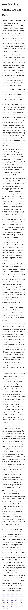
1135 (3, 604)
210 (3, 600)
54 (19, 606)
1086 (12, 594)
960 (12, 602)
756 (24, 598)
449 (8, 602)
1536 (21, 602)
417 (15, 598)
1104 (17, 596)
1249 (12, 604)
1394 (3, 602)
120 (20, 598)
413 (21, 594)
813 (16, 604)
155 (8, 604)
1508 (21, 600)
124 (3, 608)
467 (7, 606)
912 (11, 606)
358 (12, 600)
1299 (8, 596)
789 (7, 608)
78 (7, 598)
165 (3, 598)
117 (21, 604)
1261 (11, 598)
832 (16, 594)
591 (3, 606)
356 (15, 606)
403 (22, 596)
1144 (8, 600)
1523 (13, 596)
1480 (16, 600)
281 (3, 594)
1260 (16, 602)
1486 (3, 596)
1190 (8, 594)
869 (23, 606)
